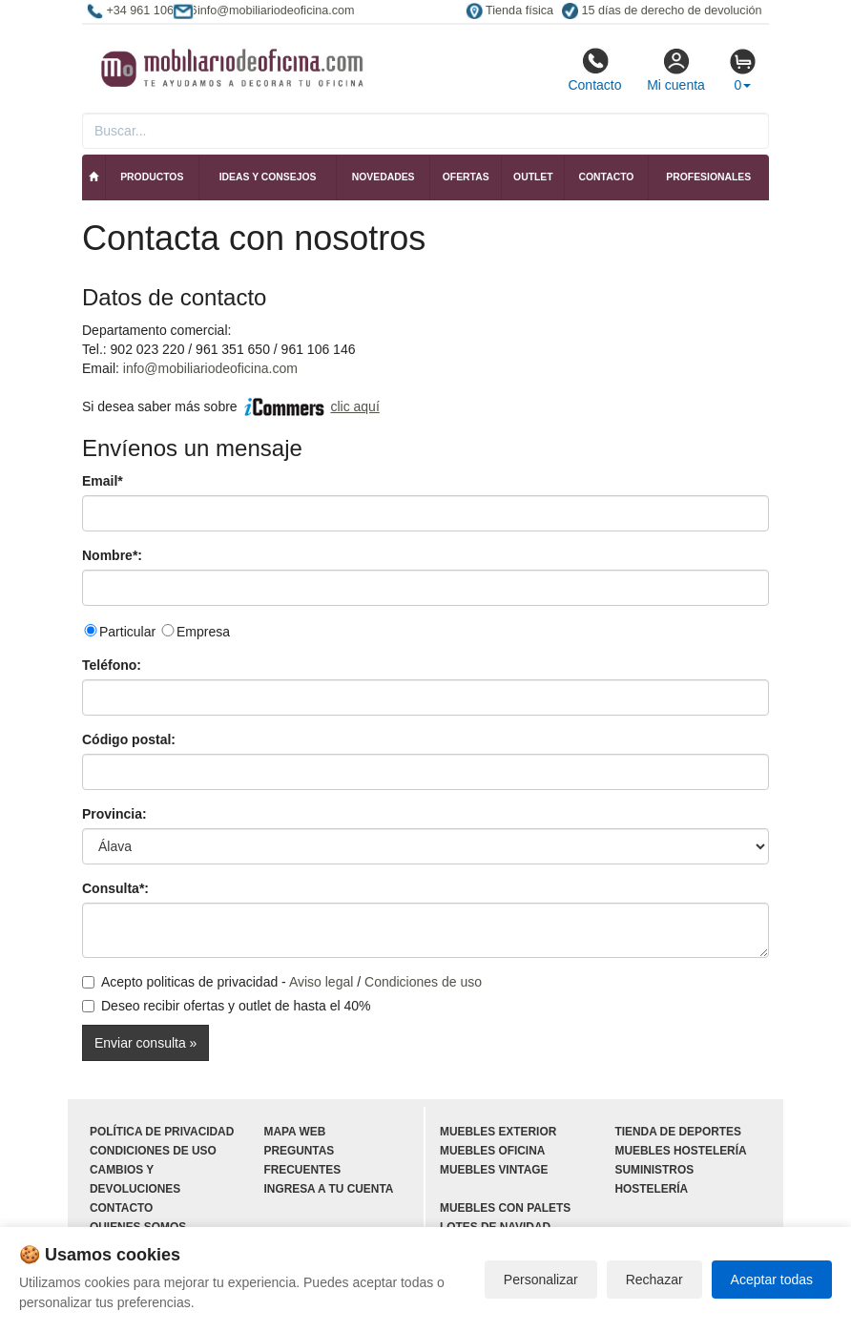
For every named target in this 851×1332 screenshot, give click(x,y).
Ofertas (466, 177)
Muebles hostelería (681, 1150)
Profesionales (708, 177)
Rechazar (654, 1279)
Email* (102, 481)
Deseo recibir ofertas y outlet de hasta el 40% (226, 1005)
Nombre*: (112, 555)
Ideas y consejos (268, 177)
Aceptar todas (772, 1279)
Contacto (594, 70)
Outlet (533, 177)
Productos (151, 177)
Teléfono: (111, 665)
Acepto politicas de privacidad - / (282, 981)
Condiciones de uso (423, 981)
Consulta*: (115, 888)
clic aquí (354, 406)
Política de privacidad (162, 1131)
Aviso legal (321, 981)
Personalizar (541, 1279)
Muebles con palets (505, 1208)
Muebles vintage (494, 1169)
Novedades (383, 177)
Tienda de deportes (678, 1131)
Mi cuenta (676, 70)
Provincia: (114, 814)
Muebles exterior (498, 1131)
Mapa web (295, 1131)
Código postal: (129, 739)
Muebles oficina (492, 1150)
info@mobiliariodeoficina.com (210, 368)
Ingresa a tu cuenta (329, 1189)
